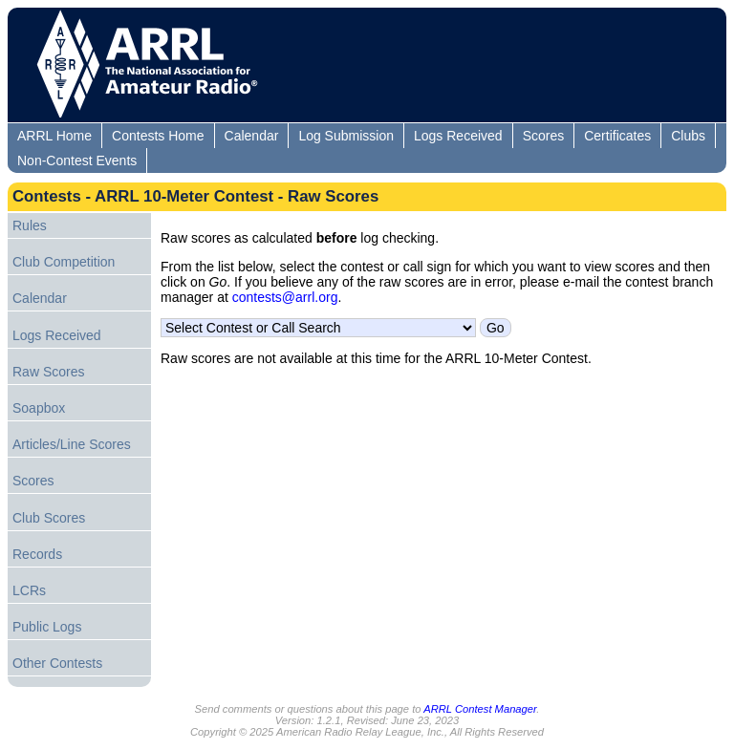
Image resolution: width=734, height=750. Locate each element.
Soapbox (38, 408)
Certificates (617, 135)
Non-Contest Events (77, 160)
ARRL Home (54, 135)
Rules (29, 225)
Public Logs (46, 626)
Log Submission (346, 135)
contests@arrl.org (285, 297)
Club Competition (63, 261)
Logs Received (458, 135)
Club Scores (48, 517)
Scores (544, 135)
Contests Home (158, 135)
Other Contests (57, 663)
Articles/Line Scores (71, 444)
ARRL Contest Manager (479, 709)
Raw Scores (48, 371)
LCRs (29, 590)
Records (37, 554)
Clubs (688, 135)
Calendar (252, 135)
